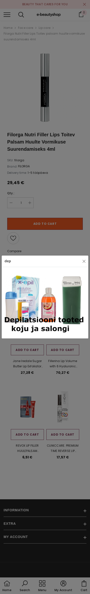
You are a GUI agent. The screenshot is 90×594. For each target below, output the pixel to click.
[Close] (84, 261)
